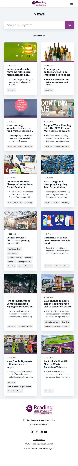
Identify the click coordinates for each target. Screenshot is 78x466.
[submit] (69, 25)
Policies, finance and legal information (39, 420)
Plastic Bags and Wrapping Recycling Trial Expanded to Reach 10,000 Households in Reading (57, 187)
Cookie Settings (39, 439)
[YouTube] (45, 432)
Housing (28, 257)
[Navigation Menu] (71, 3)
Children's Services (14, 257)
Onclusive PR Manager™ (44, 448)
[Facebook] (36, 432)
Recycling (11, 90)
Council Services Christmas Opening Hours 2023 (18, 240)
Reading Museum (24, 262)
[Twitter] (32, 432)
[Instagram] (41, 432)
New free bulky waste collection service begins (19, 364)
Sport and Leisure (25, 266)
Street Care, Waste (14, 146)
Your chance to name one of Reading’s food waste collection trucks (57, 303)
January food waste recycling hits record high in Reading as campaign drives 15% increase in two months (19, 76)
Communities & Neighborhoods (56, 326)
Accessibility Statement (39, 424)
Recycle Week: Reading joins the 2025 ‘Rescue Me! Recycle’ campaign (57, 128)
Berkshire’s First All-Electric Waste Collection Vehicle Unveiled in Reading (55, 365)
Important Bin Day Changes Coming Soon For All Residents (20, 184)
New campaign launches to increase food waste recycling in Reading (20, 129)
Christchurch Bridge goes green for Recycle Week (57, 240)
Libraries (11, 262)
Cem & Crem (12, 253)
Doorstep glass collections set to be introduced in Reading (57, 71)
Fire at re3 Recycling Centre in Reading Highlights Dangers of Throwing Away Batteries (19, 306)
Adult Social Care (14, 249)
